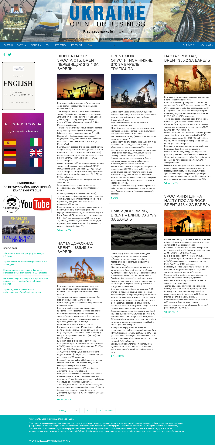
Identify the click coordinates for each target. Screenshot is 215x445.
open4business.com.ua (40, 441)
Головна (8, 45)
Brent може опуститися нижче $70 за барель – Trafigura (132, 62)
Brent (61, 230)
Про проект (76, 45)
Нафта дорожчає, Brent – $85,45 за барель (75, 247)
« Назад (62, 411)
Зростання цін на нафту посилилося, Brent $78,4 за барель (187, 200)
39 (99, 411)
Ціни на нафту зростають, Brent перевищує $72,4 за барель (77, 62)
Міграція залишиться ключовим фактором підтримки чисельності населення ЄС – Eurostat (25, 271)
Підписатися (189, 45)
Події (48, 45)
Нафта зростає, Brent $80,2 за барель (187, 58)
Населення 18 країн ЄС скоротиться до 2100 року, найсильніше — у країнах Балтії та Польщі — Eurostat (25, 281)
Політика (21, 45)
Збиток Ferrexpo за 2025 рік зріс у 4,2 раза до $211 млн (23, 254)
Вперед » (109, 411)
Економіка (36, 45)
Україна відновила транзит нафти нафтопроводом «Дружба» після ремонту (22, 290)
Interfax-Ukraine (61, 441)
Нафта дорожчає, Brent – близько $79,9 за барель (133, 215)
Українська (206, 45)
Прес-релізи (60, 45)
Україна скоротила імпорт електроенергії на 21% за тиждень (25, 263)
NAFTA (68, 230)
